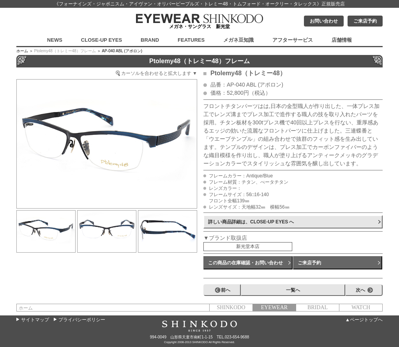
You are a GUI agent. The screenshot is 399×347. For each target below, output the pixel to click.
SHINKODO (231, 307)
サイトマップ (35, 319)
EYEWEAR (274, 307)
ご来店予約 (365, 21)
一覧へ (293, 290)
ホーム (26, 308)
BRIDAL (317, 307)
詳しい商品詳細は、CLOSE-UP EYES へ (251, 222)
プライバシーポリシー (81, 319)
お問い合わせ (324, 21)
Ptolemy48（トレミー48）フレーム (65, 51)
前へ (225, 290)
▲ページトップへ (364, 319)
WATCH (360, 307)
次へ (360, 290)
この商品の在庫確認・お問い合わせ (245, 263)
